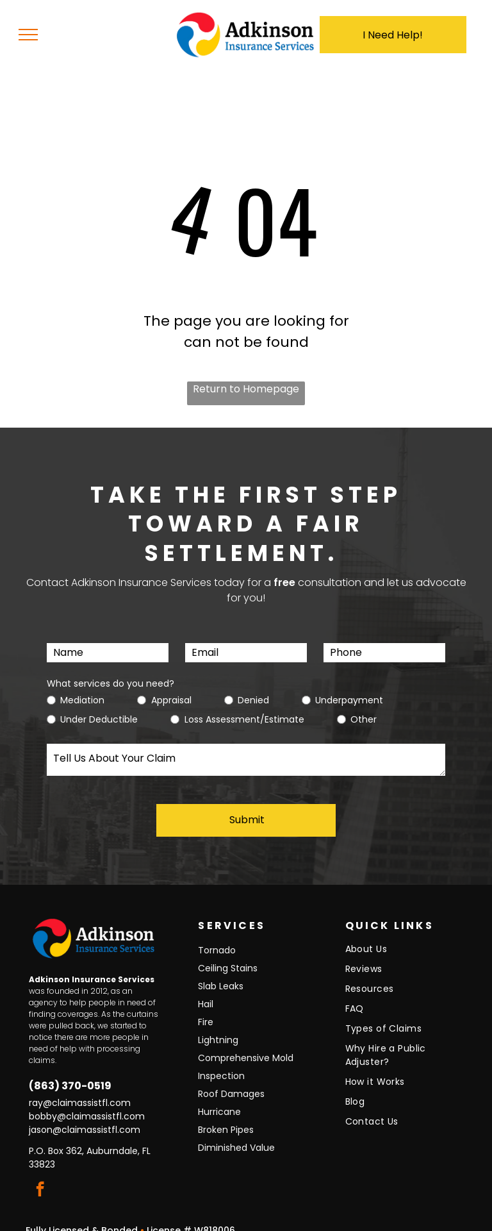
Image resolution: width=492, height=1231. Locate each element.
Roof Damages (231, 1080)
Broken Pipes (226, 1116)
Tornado (217, 936)
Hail (205, 990)
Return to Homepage (246, 388)
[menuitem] (401, 939)
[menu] (28, 34)
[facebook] (40, 1177)
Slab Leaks (220, 972)
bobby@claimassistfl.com (87, 1102)
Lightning (218, 1026)
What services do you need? (110, 683)
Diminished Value (236, 1134)
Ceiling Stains (228, 954)
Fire (205, 1008)
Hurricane (219, 1098)
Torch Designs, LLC (355, 1221)
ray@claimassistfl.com (80, 1089)
